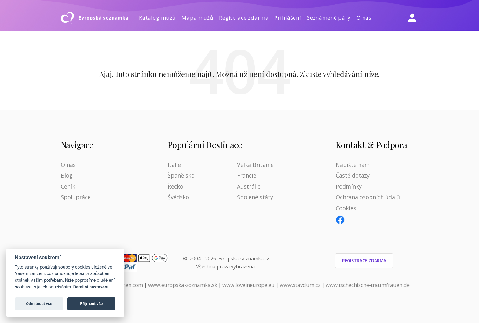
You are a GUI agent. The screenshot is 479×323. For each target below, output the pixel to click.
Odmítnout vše (39, 303)
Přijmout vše (91, 303)
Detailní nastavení (90, 287)
